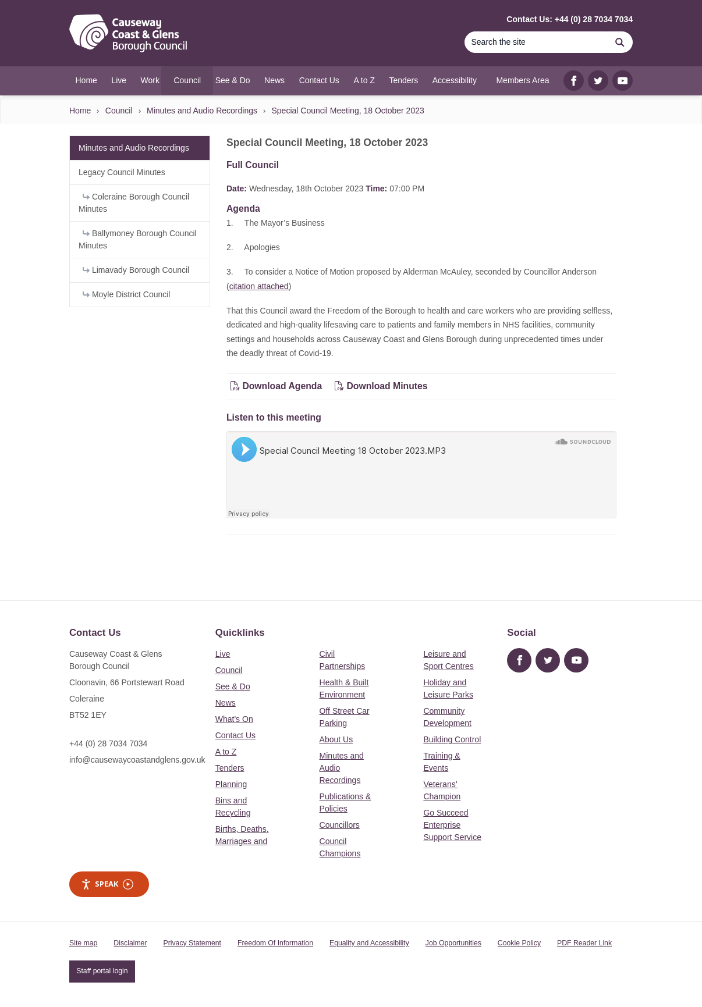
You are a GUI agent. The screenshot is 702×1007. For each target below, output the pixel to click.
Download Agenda (278, 386)
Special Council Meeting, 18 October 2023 (347, 110)
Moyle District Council (126, 294)
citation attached (259, 286)
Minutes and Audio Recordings (202, 110)
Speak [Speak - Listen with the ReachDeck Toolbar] (107, 883)
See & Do (232, 686)
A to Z (226, 751)
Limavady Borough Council (136, 270)
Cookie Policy (519, 943)
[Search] (536, 42)
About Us (336, 739)
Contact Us (235, 735)
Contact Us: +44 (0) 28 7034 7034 (569, 19)
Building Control (452, 739)
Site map (83, 943)
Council (119, 110)
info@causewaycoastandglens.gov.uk (137, 759)
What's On (234, 719)
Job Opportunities (453, 943)
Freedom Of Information (275, 943)
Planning (231, 784)
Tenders (229, 768)
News (225, 702)
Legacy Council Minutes (122, 172)
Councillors (340, 825)
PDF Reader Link (584, 943)
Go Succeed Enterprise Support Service (452, 825)
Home (80, 110)
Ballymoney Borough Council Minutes (138, 239)
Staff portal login (101, 971)
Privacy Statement (192, 943)
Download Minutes (381, 386)
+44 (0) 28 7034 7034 (108, 743)
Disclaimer (130, 943)
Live (223, 654)
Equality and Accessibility (369, 943)
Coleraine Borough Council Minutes (134, 203)
